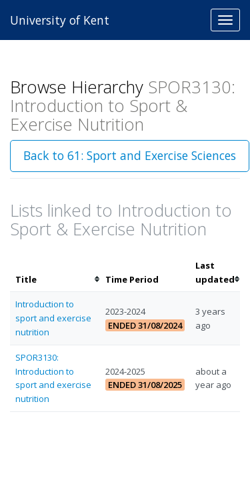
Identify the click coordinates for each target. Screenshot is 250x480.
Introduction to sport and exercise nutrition (53, 318)
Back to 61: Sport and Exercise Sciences (129, 155)
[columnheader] (55, 272)
